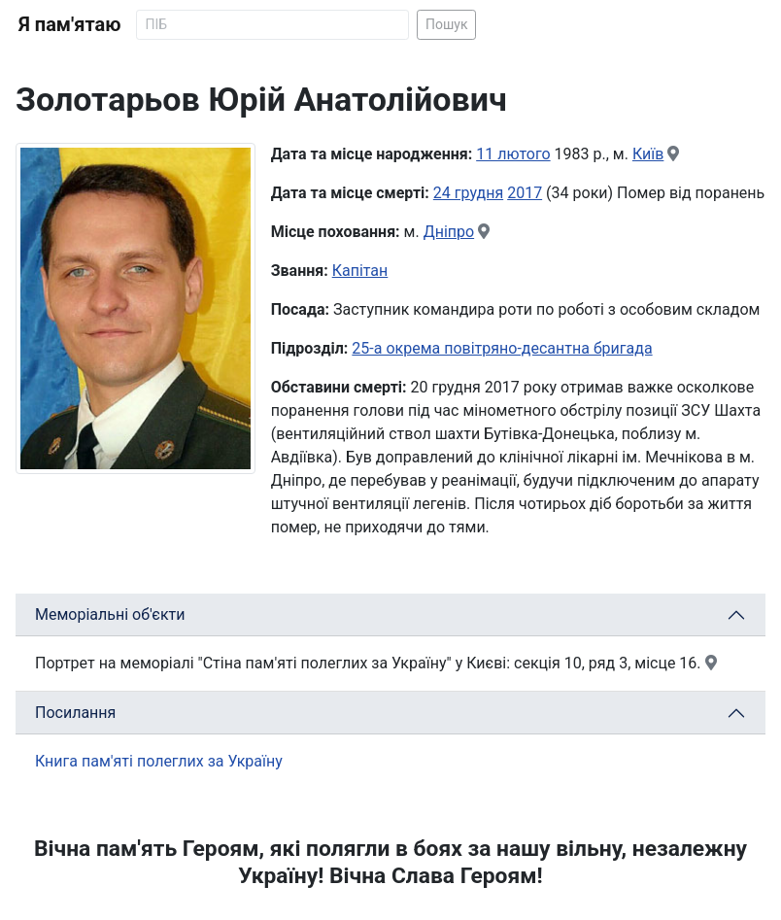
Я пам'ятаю (69, 24)
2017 (524, 193)
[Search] (272, 25)
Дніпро (449, 231)
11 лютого (513, 154)
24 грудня (468, 193)
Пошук (446, 24)
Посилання (75, 712)
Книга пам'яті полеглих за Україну (159, 761)
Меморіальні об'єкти (110, 614)
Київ (647, 154)
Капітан (360, 270)
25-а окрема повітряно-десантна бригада (502, 348)
